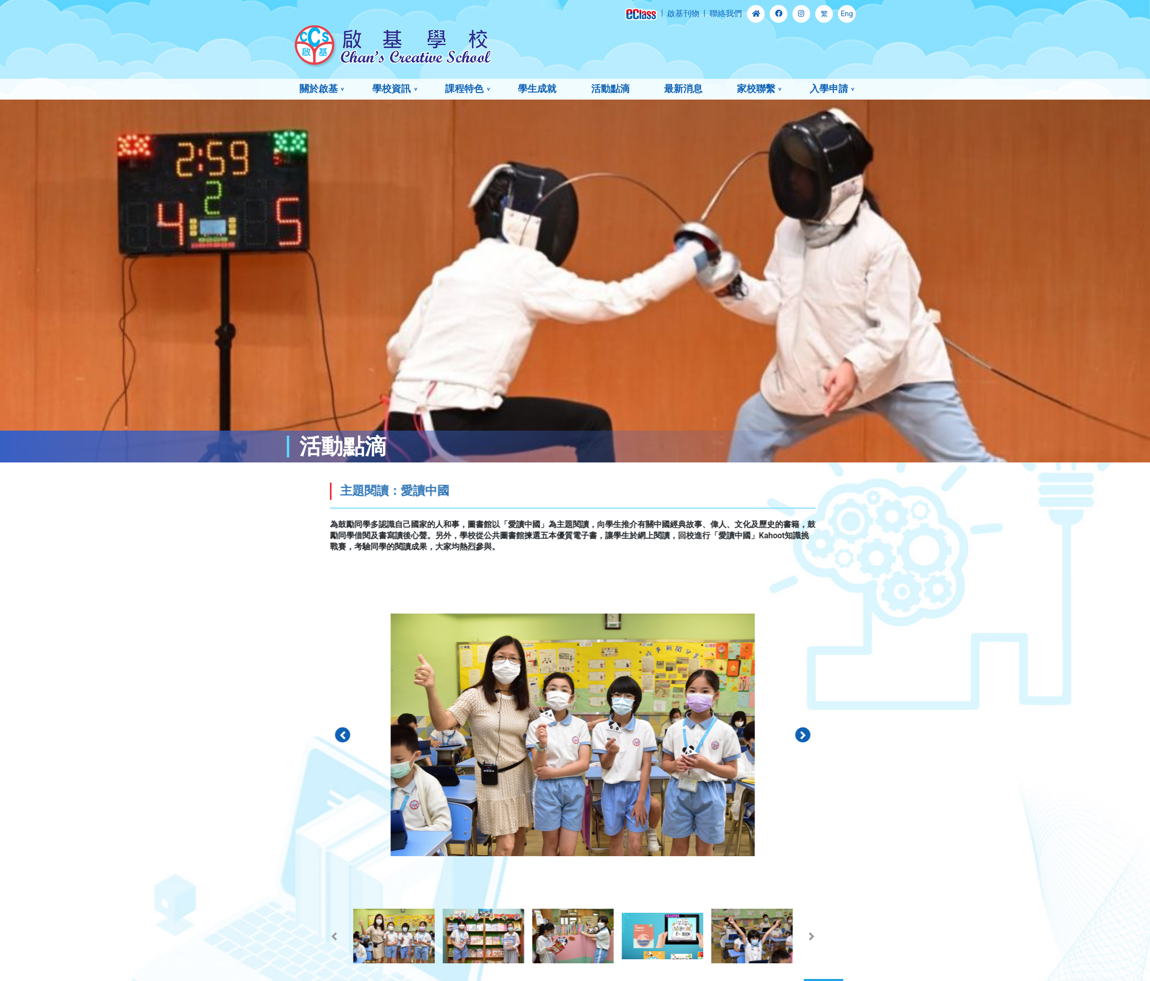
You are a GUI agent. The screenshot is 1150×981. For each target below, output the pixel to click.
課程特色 (464, 89)
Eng (847, 14)
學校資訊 (391, 89)
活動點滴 (610, 89)
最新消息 (683, 89)
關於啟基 (318, 89)
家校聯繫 (756, 89)
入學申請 (829, 89)
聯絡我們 (726, 13)
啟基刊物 (683, 13)
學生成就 (537, 89)
